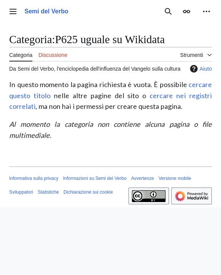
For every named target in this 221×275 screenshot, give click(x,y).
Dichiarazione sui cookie (88, 192)
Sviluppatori (21, 192)
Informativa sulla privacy (33, 178)
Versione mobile (175, 178)
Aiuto (200, 69)
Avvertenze (142, 178)
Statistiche (48, 192)
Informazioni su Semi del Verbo (95, 178)
